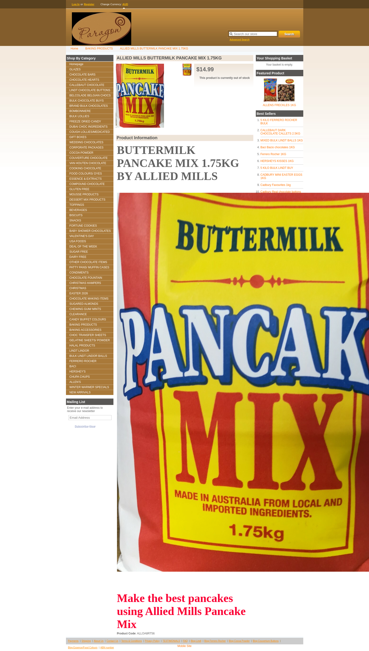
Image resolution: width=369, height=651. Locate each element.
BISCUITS (76, 215)
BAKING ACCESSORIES (86, 330)
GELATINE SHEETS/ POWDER (90, 340)
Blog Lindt (196, 641)
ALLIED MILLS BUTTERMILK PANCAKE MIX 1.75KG (154, 48)
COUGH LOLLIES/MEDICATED (90, 132)
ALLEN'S (75, 382)
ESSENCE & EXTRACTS (86, 178)
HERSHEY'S (78, 371)
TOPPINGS (77, 205)
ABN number (107, 647)
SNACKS (75, 220)
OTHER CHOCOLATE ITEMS (88, 262)
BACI (73, 366)
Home (74, 48)
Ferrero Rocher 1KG (273, 154)
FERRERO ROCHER (83, 361)
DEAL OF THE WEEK (83, 246)
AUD (125, 4)
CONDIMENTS (79, 272)
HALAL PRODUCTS (82, 345)
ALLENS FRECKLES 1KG (279, 105)
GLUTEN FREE (79, 189)
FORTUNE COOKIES (83, 225)
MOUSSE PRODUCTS (84, 194)
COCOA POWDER (81, 152)
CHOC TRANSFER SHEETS (88, 335)
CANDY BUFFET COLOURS (88, 319)
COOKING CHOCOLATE (85, 168)
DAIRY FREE (78, 257)
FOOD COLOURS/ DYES (86, 173)
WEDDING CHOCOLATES (86, 142)
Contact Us (112, 641)
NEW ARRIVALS (80, 392)
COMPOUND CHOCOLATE (87, 184)
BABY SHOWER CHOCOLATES (90, 231)
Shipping (86, 641)
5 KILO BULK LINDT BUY (277, 168)
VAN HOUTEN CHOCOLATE (88, 163)
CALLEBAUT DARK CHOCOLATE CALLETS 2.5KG (280, 132)
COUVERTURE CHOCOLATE (89, 158)
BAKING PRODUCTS (99, 48)
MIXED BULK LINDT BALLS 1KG (282, 140)
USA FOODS (78, 241)
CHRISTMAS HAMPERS (85, 283)
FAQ (185, 641)
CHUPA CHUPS (80, 376)
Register (89, 4)
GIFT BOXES (78, 137)
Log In (76, 4)
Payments (73, 641)
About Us (98, 641)
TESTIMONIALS (171, 641)
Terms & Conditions (131, 641)
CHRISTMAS (78, 288)
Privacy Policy (152, 641)
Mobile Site (184, 646)
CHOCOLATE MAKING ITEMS (89, 298)
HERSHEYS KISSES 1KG (277, 161)
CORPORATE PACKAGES (87, 147)
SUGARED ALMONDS (84, 303)
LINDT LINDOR (79, 350)
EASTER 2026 (79, 293)
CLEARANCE (78, 314)
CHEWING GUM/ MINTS (85, 309)
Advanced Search (240, 39)
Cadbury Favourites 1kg (276, 185)
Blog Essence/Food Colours (83, 647)
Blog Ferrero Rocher (215, 641)
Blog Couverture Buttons (266, 641)
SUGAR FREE (79, 251)
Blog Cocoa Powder (239, 641)
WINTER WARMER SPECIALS (89, 387)
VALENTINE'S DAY (82, 236)
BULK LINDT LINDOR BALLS (88, 356)
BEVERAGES (78, 210)
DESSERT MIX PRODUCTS (88, 199)
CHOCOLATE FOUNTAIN (86, 277)
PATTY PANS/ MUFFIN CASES (89, 267)
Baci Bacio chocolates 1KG (278, 147)
